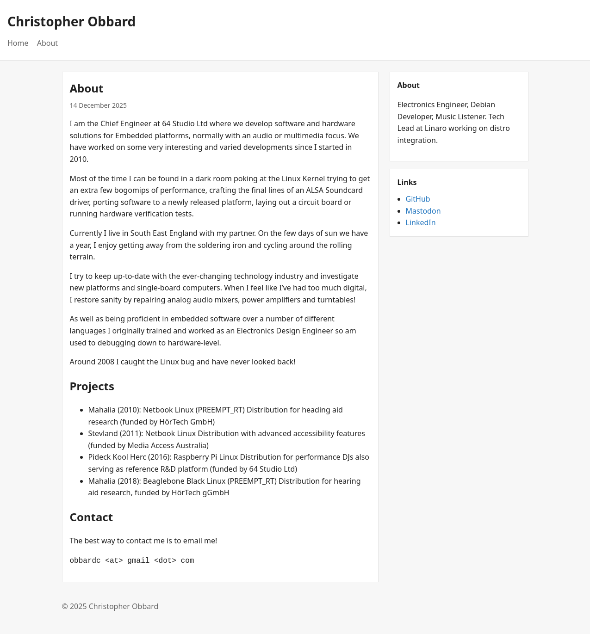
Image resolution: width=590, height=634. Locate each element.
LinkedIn (421, 222)
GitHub (418, 199)
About (47, 43)
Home (18, 43)
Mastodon (423, 211)
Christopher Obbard (71, 21)
